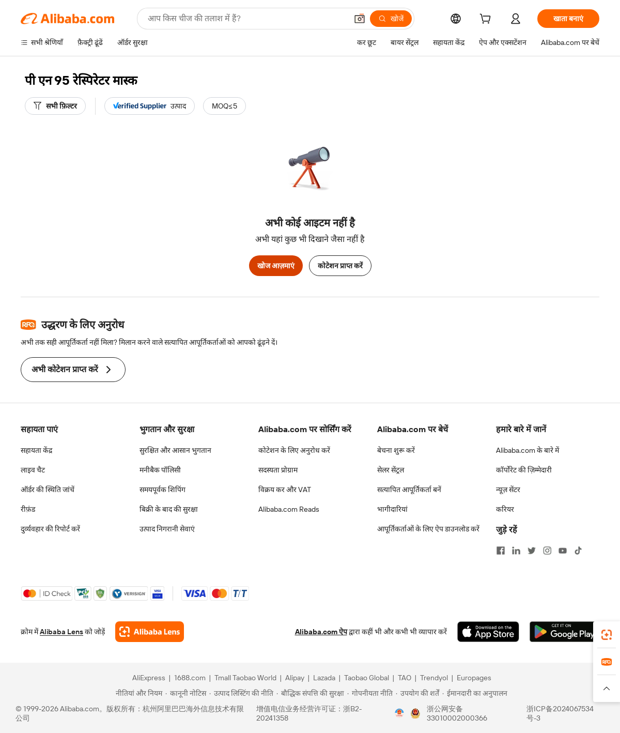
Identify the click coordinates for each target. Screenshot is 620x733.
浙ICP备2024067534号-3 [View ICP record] (560, 713)
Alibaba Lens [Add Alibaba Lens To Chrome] (61, 632)
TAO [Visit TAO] (404, 678)
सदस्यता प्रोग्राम (278, 470)
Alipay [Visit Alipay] (294, 678)
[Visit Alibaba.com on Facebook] (500, 550)
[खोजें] (391, 18)
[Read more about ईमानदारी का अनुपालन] (474, 693)
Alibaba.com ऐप (321, 632)
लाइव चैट (33, 470)
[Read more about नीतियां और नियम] (137, 693)
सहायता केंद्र (36, 450)
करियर (505, 509)
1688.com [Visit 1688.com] (190, 678)
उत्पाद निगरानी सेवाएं (167, 529)
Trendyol (434, 678)
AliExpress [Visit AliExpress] (148, 678)
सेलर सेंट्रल (390, 470)
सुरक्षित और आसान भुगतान (175, 450)
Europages (474, 678)
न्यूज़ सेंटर (508, 489)
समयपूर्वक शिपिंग (162, 489)
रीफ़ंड (28, 509)
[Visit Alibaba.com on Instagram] (547, 550)
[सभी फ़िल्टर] (55, 106)
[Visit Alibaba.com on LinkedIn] (516, 550)
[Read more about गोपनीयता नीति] (370, 693)
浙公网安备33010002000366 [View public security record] (457, 713)
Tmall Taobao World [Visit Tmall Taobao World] (245, 678)
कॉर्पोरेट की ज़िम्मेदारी (524, 470)
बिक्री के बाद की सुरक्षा (169, 509)
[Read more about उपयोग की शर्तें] (417, 693)
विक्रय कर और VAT (284, 489)
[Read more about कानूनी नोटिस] (185, 693)
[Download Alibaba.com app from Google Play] (564, 631)
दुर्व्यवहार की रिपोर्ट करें (50, 529)
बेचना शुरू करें (396, 450)
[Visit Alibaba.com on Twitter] (531, 550)
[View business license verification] (399, 713)
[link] (606, 634)
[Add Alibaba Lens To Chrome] (149, 631)
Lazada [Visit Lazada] (324, 678)
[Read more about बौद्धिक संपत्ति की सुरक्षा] (310, 693)
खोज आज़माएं (276, 266)
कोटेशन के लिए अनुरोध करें (294, 450)
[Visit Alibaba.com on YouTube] (562, 550)
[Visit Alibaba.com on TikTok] (578, 550)
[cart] (487, 20)
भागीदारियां (392, 509)
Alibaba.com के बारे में (527, 450)
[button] (359, 18)
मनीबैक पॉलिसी (160, 470)
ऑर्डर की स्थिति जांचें (47, 489)
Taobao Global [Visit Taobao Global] (366, 678)
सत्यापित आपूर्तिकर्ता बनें (409, 489)
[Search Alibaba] (246, 18)
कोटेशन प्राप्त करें (340, 266)
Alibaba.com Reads (288, 509)
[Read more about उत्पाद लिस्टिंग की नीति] (241, 693)
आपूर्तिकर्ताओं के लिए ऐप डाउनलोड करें (428, 529)
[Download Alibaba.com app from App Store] (488, 631)
